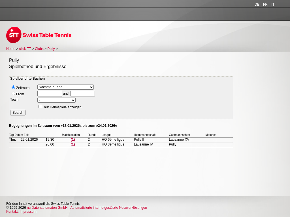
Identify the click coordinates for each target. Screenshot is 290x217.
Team (14, 100)
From (18, 94)
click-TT (25, 49)
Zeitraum (20, 87)
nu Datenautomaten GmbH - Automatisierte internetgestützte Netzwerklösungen (87, 208)
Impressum (28, 212)
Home (10, 49)
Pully (51, 49)
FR (265, 5)
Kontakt (12, 212)
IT (272, 5)
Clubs (39, 49)
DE (257, 5)
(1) (73, 140)
